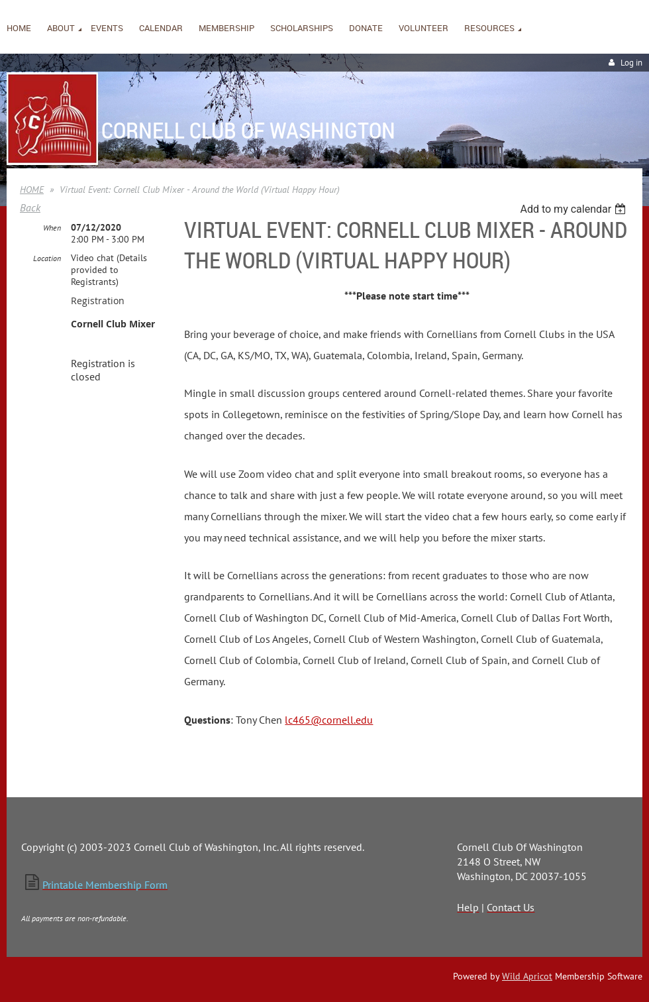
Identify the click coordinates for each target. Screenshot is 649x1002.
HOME (32, 189)
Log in (631, 62)
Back (30, 207)
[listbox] (574, 209)
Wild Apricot (527, 976)
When (52, 228)
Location (47, 258)
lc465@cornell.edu (329, 719)
